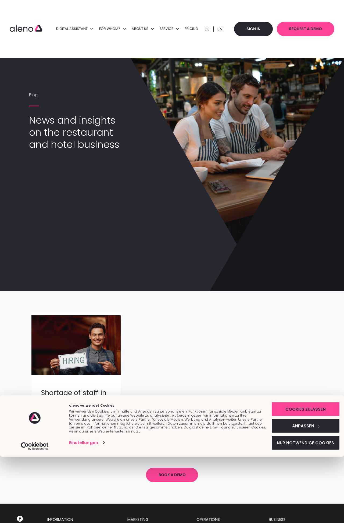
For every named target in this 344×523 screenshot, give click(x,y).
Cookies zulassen (299, 475)
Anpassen (299, 492)
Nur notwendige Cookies (299, 509)
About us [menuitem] (140, 28)
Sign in (251, 29)
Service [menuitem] (166, 28)
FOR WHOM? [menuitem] (110, 28)
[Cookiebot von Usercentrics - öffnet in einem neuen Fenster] (34, 512)
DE (204, 29)
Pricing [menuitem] (189, 28)
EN (217, 29)
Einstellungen (83, 508)
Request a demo (305, 29)
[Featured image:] (76, 373)
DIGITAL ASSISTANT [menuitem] (72, 28)
